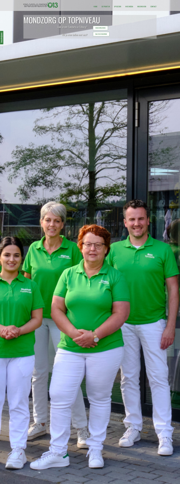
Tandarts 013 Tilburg (40, 5)
